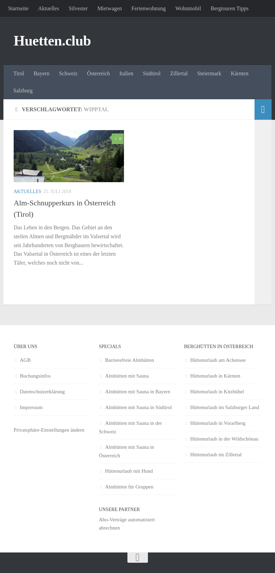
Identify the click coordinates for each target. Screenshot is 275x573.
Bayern (41, 73)
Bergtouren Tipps (229, 8)
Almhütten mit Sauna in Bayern (137, 391)
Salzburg (23, 90)
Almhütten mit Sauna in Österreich (126, 451)
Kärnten (240, 73)
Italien (126, 73)
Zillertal (179, 73)
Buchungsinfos (35, 376)
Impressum (31, 407)
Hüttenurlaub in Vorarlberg (218, 423)
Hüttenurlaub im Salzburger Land (224, 407)
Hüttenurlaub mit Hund (129, 471)
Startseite (18, 8)
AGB (25, 360)
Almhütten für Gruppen (129, 486)
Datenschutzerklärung (42, 391)
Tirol (18, 73)
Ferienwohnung (149, 8)
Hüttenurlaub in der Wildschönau (224, 439)
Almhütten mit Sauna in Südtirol (138, 407)
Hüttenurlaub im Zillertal (216, 454)
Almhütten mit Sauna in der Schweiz (130, 427)
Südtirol (152, 73)
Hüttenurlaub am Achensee (218, 360)
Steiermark (209, 73)
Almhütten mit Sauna (127, 376)
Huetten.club (52, 41)
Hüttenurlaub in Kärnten (215, 376)
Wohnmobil (188, 8)
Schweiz (68, 73)
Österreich (98, 73)
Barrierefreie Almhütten (129, 360)
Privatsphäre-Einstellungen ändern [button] (49, 430)
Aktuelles (48, 8)
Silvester (78, 8)
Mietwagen (109, 8)
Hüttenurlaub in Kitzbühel (217, 391)
